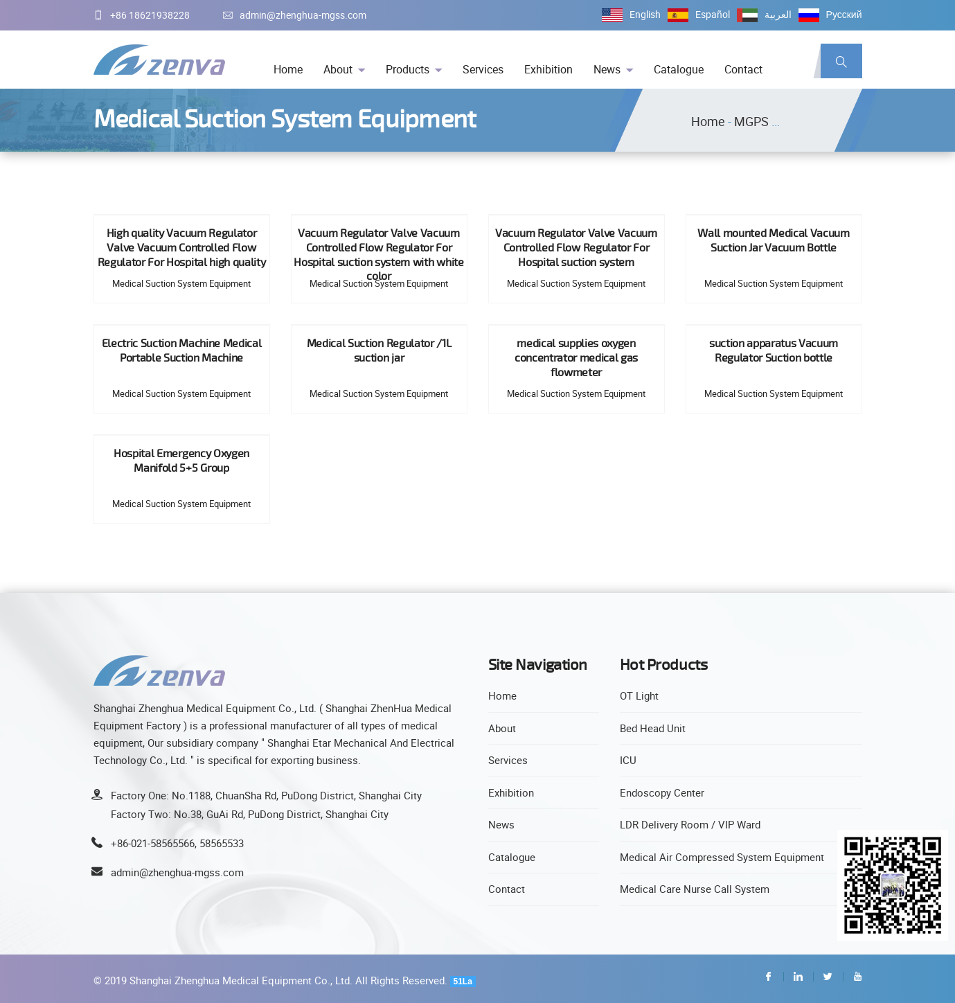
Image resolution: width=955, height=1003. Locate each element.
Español (712, 14)
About (337, 69)
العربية (778, 14)
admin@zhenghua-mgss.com (294, 14)
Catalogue (679, 69)
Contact (743, 69)
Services (483, 69)
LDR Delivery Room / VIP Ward (690, 824)
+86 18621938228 (141, 14)
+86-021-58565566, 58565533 (177, 843)
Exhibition (548, 69)
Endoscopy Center (662, 792)
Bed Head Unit (653, 728)
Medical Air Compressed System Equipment (722, 857)
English (645, 14)
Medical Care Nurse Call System (694, 889)
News (607, 69)
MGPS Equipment (782, 121)
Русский (844, 14)
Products (407, 69)
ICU (628, 760)
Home (288, 69)
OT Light (639, 695)
